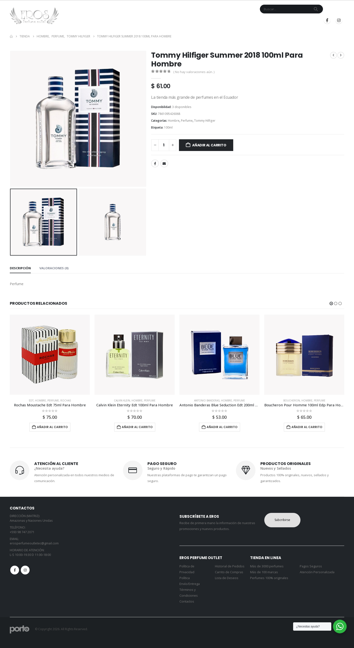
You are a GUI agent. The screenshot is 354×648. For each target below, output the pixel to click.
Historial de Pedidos (229, 566)
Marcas (182, 20)
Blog (245, 20)
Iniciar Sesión (269, 20)
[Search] (316, 9)
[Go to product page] (49, 354)
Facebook (155, 163)
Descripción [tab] (20, 268)
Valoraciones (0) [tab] (53, 268)
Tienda (162, 20)
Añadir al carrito (209, 145)
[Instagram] (338, 20)
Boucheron (291, 400)
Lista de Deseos (226, 578)
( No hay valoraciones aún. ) (193, 72)
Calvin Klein (122, 400)
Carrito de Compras (229, 572)
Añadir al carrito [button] (52, 427)
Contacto (206, 20)
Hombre (173, 121)
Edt (31, 400)
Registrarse (302, 20)
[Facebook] (327, 20)
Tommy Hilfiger (204, 121)
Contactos (186, 601)
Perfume (187, 121)
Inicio (147, 20)
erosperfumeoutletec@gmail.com (34, 543)
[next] (340, 55)
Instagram (25, 570)
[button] (331, 303)
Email (164, 163)
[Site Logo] (34, 15)
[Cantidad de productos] (163, 145)
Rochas (65, 400)
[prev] (333, 55)
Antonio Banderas (207, 400)
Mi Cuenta (228, 20)
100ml (168, 127)
